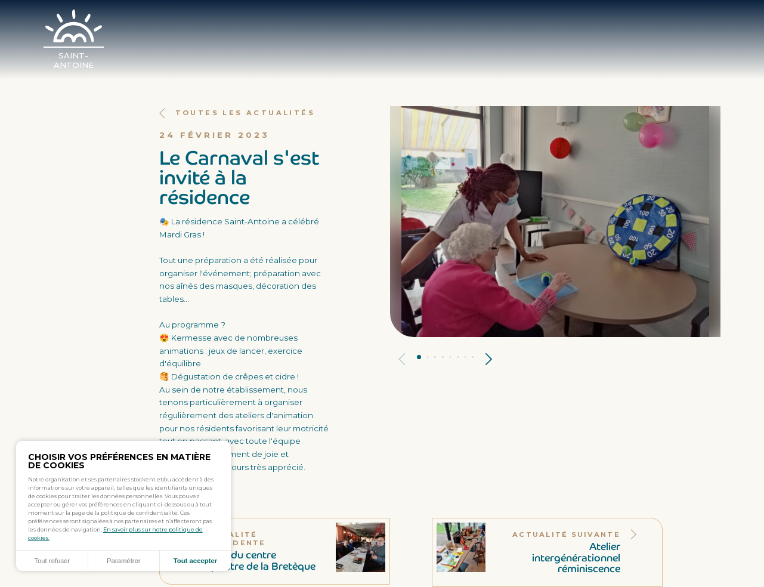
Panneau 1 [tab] (419, 357)
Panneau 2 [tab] (428, 357)
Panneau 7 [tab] (465, 357)
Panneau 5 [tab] (450, 357)
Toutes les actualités (237, 113)
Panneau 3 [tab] (435, 357)
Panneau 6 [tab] (458, 357)
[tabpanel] (555, 221)
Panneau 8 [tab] (473, 357)
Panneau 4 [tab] (443, 357)
